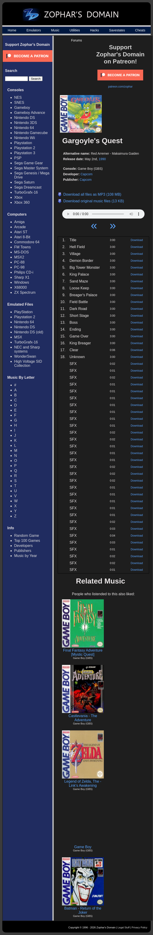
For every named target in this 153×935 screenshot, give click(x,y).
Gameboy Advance (29, 113)
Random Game (26, 535)
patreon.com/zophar (120, 86)
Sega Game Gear (28, 163)
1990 (102, 159)
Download (137, 240)
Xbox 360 (22, 202)
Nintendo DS (24, 118)
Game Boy (82, 847)
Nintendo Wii (24, 138)
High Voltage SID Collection (28, 363)
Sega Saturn (24, 182)
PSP (17, 158)
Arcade (20, 227)
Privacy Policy (139, 927)
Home (12, 30)
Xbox (18, 197)
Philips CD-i (23, 272)
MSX (18, 337)
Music (55, 30)
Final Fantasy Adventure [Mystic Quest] (83, 652)
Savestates (117, 30)
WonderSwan (25, 356)
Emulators (34, 30)
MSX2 (19, 257)
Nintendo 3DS (25, 123)
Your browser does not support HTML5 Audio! (103, 213)
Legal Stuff (123, 927)
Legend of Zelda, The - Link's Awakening (82, 783)
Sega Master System (31, 168)
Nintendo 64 (24, 128)
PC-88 (19, 262)
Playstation (23, 143)
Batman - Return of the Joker (82, 910)
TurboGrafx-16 (26, 192)
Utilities (75, 30)
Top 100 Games (27, 541)
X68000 (20, 287)
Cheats (140, 30)
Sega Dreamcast (27, 187)
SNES (19, 102)
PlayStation (23, 312)
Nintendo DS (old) (28, 332)
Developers (23, 546)
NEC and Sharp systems (27, 349)
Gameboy (22, 108)
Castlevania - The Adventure (82, 718)
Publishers (22, 551)
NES (18, 97)
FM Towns (22, 247)
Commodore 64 (26, 242)
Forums (76, 40)
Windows (21, 282)
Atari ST (20, 232)
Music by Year (25, 556)
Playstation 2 (24, 148)
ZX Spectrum (24, 292)
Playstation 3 (24, 153)
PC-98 (19, 267)
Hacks (94, 30)
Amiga (19, 222)
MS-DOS (21, 252)
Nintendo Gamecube (31, 133)
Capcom (86, 174)
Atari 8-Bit (22, 237)
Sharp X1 (22, 277)
